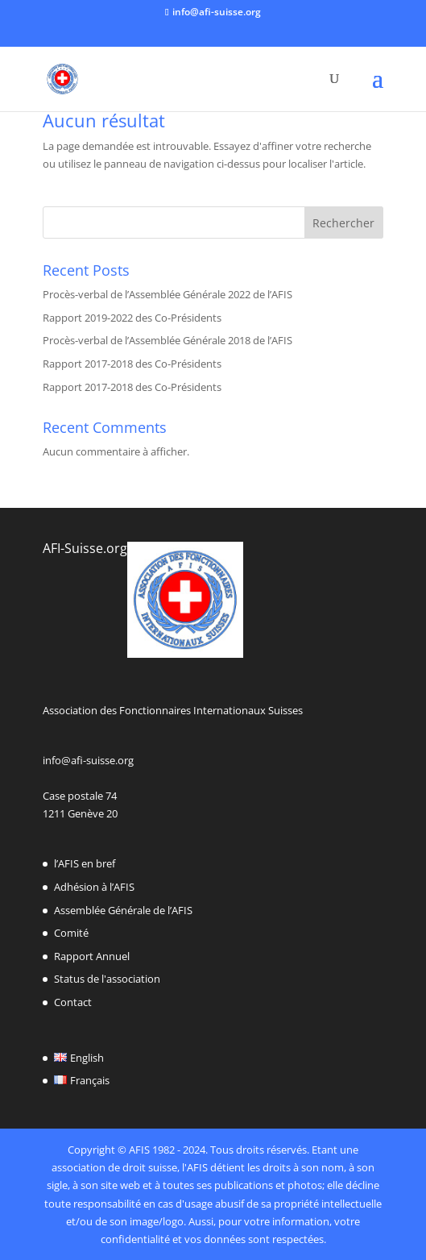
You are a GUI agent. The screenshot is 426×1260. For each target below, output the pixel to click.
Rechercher (343, 223)
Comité (71, 932)
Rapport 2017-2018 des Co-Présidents (132, 363)
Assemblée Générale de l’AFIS (123, 910)
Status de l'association (107, 978)
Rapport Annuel (92, 956)
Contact (73, 1002)
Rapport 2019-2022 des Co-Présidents (132, 317)
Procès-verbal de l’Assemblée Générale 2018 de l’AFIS (167, 340)
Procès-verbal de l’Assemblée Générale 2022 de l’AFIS (167, 294)
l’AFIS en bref (84, 863)
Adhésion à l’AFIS (94, 887)
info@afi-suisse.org (88, 760)
